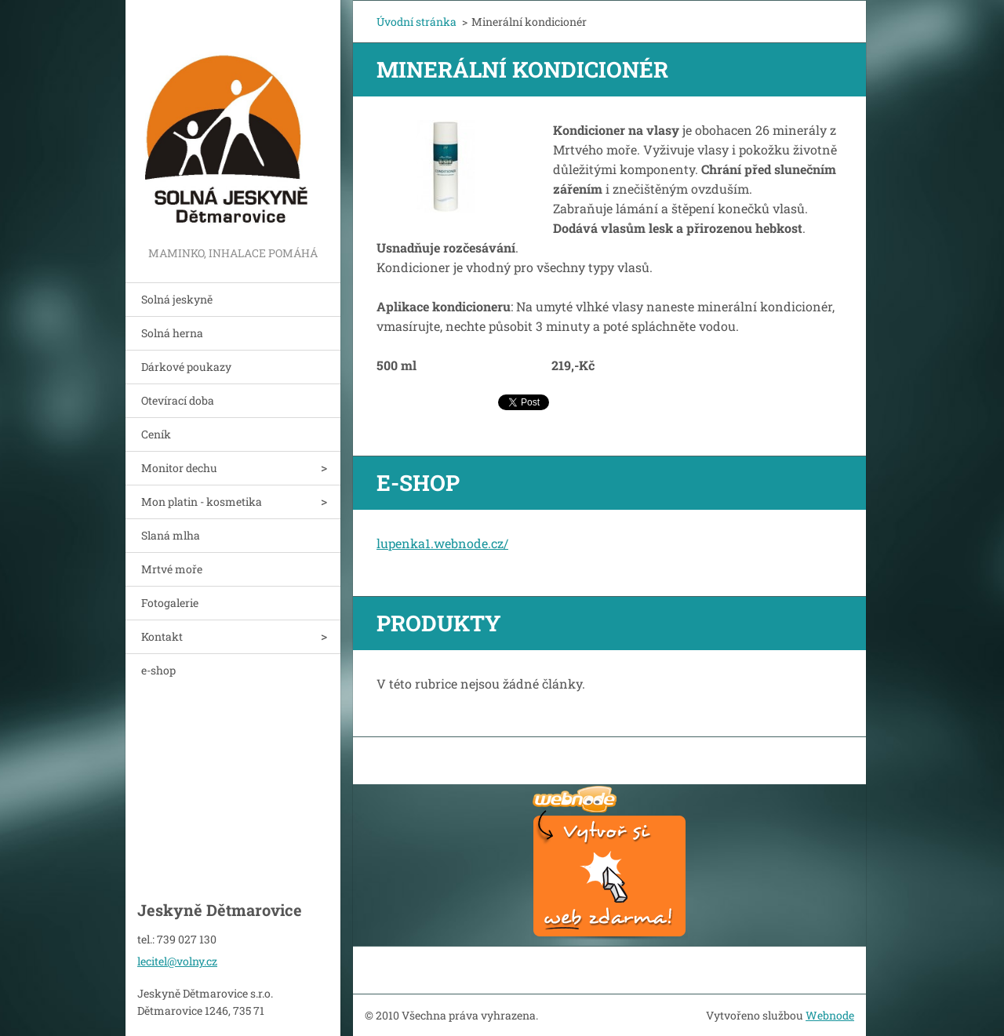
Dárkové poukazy (186, 366)
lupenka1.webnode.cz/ (442, 543)
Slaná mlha (170, 535)
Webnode (830, 1015)
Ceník (156, 434)
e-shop (158, 670)
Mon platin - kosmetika (201, 501)
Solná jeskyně (177, 299)
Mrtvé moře (171, 569)
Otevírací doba (177, 400)
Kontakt (162, 636)
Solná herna (172, 332)
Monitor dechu (179, 467)
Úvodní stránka (416, 21)
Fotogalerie (169, 602)
